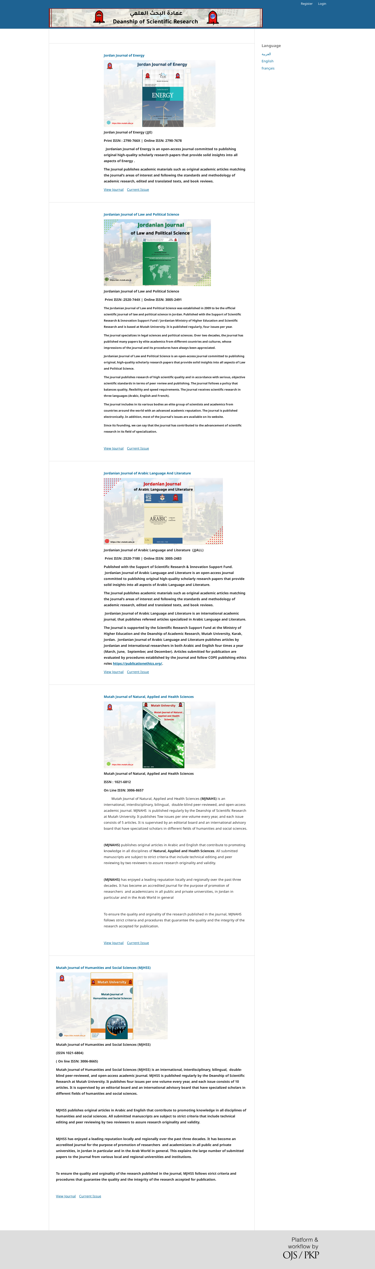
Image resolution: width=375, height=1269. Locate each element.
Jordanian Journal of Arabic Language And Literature (147, 473)
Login (322, 3)
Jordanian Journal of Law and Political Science (141, 214)
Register (307, 3)
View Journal (114, 189)
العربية (266, 54)
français (268, 68)
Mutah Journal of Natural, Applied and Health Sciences (149, 696)
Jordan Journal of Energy (124, 55)
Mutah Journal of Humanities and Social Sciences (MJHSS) (103, 967)
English (268, 61)
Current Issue (138, 189)
